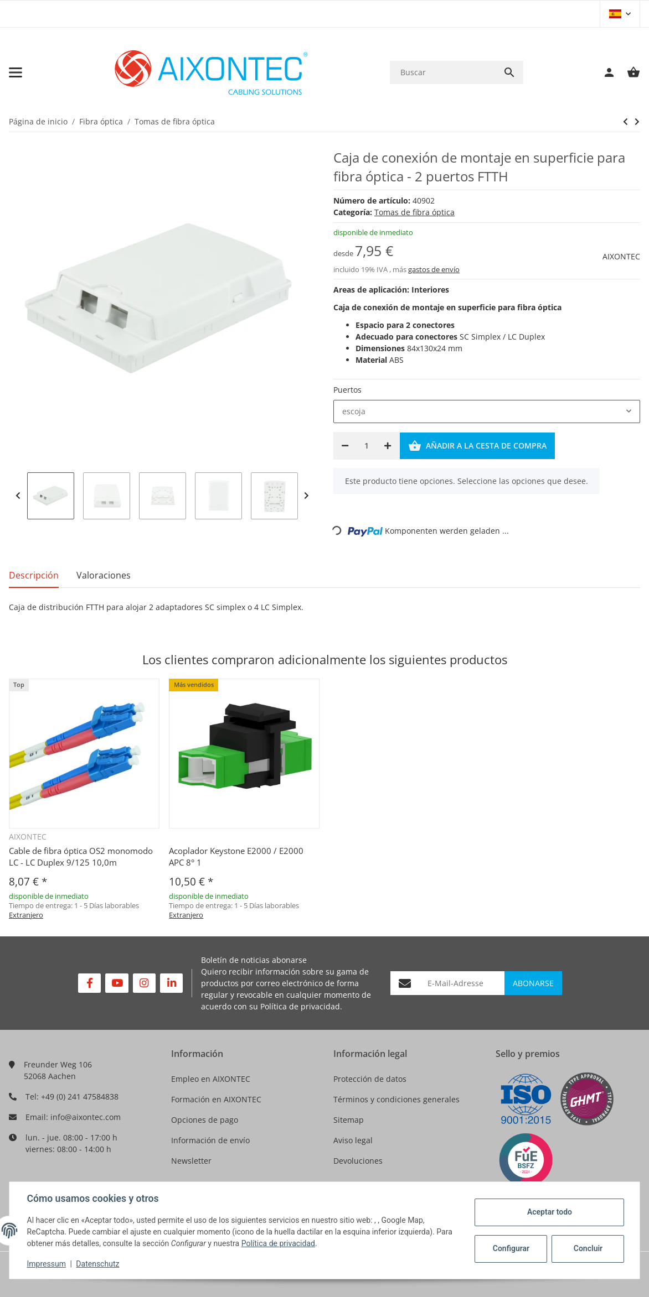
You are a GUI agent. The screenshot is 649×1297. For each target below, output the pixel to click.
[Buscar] (443, 72)
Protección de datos (369, 1079)
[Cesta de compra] (628, 72)
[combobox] (486, 411)
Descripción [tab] (34, 575)
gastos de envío (434, 269)
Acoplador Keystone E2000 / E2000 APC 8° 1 (236, 856)
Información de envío (210, 1140)
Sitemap (348, 1119)
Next (306, 495)
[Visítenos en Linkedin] (171, 983)
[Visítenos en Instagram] (144, 983)
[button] (620, 14)
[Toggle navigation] (15, 72)
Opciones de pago (204, 1119)
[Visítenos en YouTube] (116, 983)
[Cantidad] (366, 446)
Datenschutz (98, 1263)
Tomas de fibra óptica (414, 212)
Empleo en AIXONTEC (210, 1079)
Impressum (46, 1263)
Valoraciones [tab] (103, 575)
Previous (18, 495)
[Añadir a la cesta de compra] (477, 446)
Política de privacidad (300, 1006)
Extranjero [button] (26, 915)
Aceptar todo (549, 1211)
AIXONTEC (621, 256)
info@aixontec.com (85, 1117)
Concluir (587, 1248)
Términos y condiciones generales (396, 1099)
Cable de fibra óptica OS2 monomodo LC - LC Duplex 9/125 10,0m (81, 856)
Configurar (510, 1248)
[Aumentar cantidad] (387, 446)
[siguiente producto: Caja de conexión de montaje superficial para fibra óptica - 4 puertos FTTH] (625, 121)
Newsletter (191, 1160)
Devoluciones (358, 1160)
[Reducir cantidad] (345, 446)
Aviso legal (353, 1140)
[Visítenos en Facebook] (89, 983)
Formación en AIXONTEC (216, 1099)
